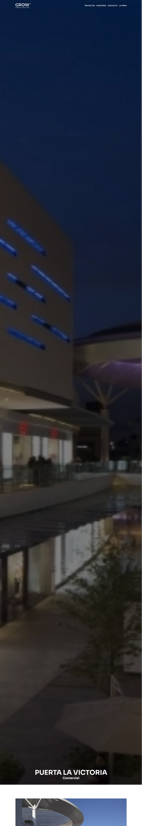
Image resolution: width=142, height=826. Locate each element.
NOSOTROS (101, 6)
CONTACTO (112, 6)
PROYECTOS (90, 6)
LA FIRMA (123, 6)
